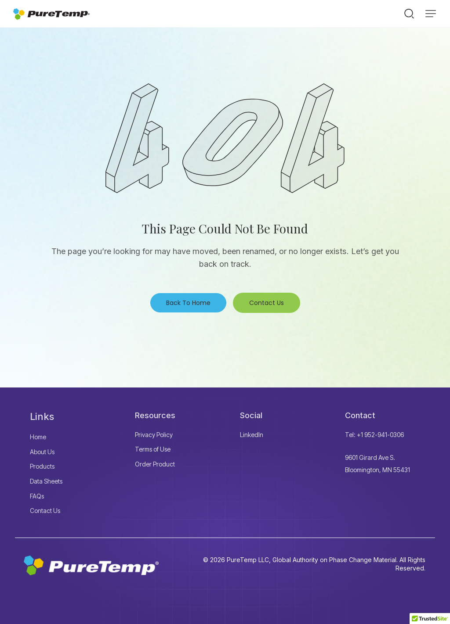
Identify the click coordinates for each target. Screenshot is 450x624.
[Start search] (409, 13)
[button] (431, 13)
